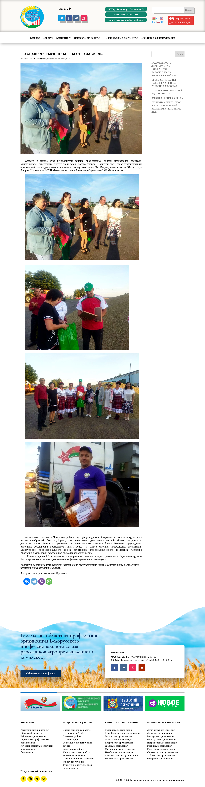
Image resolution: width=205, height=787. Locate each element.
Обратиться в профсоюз (40, 673)
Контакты (62, 38)
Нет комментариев (60, 58)
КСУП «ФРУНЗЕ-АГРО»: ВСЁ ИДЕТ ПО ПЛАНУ (166, 92)
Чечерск (46, 58)
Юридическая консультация (158, 38)
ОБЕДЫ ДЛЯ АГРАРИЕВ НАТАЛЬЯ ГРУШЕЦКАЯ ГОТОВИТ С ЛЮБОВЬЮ (164, 83)
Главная (35, 38)
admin (25, 58)
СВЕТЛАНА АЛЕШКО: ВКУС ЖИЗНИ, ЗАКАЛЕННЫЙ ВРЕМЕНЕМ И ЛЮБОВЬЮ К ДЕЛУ (166, 107)
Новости (48, 38)
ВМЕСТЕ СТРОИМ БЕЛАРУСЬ (167, 98)
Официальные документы (122, 38)
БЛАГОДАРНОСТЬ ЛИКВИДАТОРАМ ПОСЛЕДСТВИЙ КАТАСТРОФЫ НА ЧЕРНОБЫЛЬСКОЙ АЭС (164, 69)
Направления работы (87, 38)
